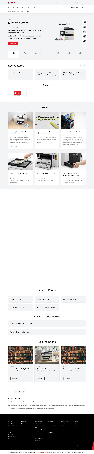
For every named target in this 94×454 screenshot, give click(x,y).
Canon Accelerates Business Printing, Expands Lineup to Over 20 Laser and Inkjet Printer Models (47, 372)
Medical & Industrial (71, 2)
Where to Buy (16, 7)
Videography (23, 427)
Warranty (73, 7)
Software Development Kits (20, 307)
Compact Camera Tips (52, 425)
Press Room (30, 7)
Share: (10, 391)
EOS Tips (49, 423)
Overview (13, 56)
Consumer (53, 2)
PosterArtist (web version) (46, 307)
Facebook (76, 421)
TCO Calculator (58, 56)
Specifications (25, 56)
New (9, 19)
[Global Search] (80, 2)
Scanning (23, 425)
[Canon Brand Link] (11, 2)
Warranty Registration (39, 429)
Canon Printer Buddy (44, 299)
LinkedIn (75, 427)
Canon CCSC (10, 429)
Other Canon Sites (82, 445)
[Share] (16, 391)
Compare (36, 56)
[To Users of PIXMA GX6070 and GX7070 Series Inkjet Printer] (73, 364)
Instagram (76, 423)
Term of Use (38, 452)
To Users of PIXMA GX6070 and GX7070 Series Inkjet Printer (72, 371)
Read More (14, 378)
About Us (10, 421)
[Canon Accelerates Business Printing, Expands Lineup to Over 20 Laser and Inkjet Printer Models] (47, 364)
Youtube (75, 425)
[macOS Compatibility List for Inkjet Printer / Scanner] (20, 364)
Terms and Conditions (12, 436)
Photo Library (80, 56)
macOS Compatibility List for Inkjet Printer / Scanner (20, 370)
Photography (23, 421)
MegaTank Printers (17, 299)
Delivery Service (64, 423)
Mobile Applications (70, 299)
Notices (12, 374)
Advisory (9, 438)
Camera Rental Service (39, 438)
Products (10, 7)
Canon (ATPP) (37, 440)
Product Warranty (38, 431)
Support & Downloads (65, 421)
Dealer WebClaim (64, 425)
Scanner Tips (50, 429)
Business (64, 2)
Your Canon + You (23, 7)
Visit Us (9, 427)
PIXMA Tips (50, 427)
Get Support (69, 56)
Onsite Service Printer (65, 429)
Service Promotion (64, 427)
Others (22, 429)
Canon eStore (37, 435)
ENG (84, 2)
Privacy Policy (46, 452)
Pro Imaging (59, 2)
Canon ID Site (50, 432)
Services (36, 7)
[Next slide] (84, 18)
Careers (9, 432)
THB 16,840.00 (14, 27)
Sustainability (10, 423)
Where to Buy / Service (39, 421)
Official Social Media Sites (13, 425)
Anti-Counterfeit (38, 423)
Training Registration (38, 433)
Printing (22, 423)
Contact (40, 7)
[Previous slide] (84, 46)
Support (77, 7)
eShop (84, 7)
